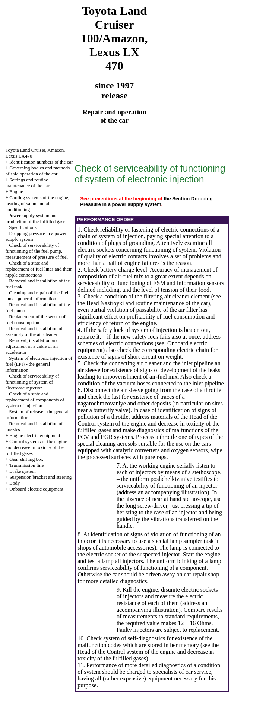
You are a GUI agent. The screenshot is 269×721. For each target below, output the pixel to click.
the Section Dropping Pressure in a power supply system (146, 201)
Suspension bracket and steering (40, 477)
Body (14, 483)
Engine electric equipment (34, 435)
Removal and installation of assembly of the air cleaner (34, 331)
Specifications (23, 227)
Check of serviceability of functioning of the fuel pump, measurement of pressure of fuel (37, 251)
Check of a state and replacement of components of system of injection (35, 399)
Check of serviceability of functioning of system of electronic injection (32, 382)
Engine (16, 191)
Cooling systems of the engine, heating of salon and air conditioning (37, 203)
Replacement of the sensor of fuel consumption (36, 319)
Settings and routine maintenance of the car (28, 182)
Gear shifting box (26, 459)
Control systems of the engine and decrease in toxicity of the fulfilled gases (36, 447)
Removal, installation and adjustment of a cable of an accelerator (32, 346)
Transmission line (26, 465)
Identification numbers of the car (41, 162)
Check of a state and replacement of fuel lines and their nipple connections (39, 269)
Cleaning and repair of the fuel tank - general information (37, 295)
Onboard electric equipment (36, 489)
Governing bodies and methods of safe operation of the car (38, 171)
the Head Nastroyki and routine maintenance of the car (142, 303)
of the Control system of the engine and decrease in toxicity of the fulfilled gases (148, 423)
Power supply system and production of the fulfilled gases (36, 218)
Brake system (22, 471)
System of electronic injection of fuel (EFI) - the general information (39, 364)
